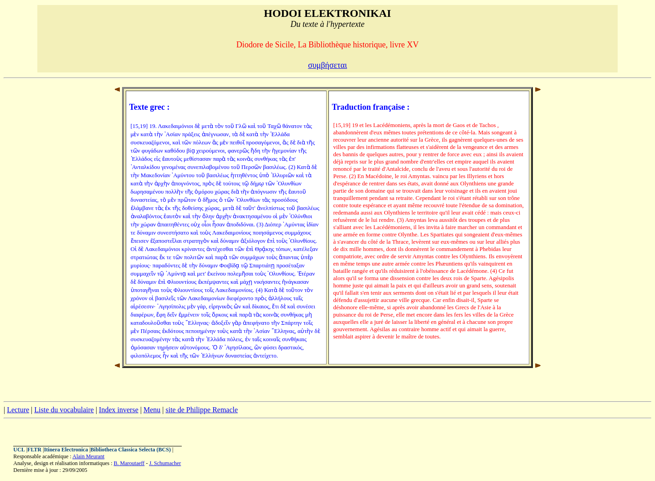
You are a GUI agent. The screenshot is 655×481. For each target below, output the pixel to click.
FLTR (34, 449)
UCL (19, 449)
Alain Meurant (88, 456)
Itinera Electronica (66, 449)
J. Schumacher (165, 463)
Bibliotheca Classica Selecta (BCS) (131, 449)
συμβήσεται (327, 65)
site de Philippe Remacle (201, 410)
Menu (151, 410)
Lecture (18, 410)
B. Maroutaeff (129, 463)
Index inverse (118, 410)
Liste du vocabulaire (64, 410)
